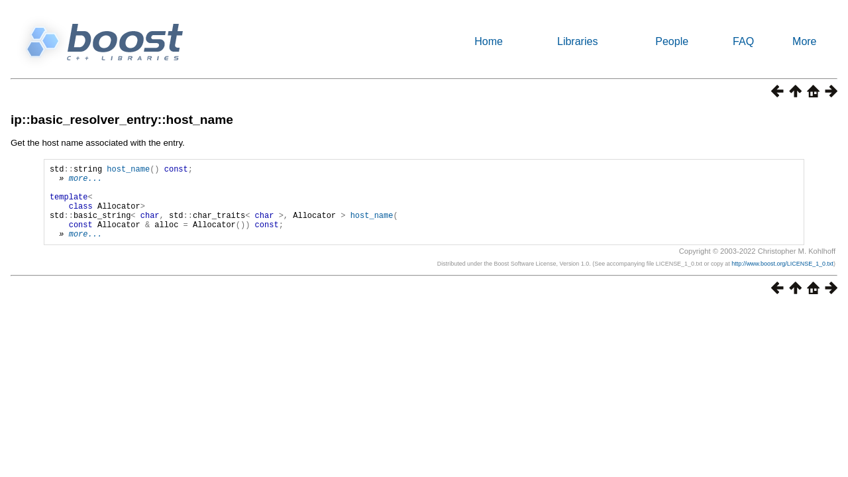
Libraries (577, 41)
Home (488, 41)
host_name (128, 170)
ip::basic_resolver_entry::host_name (122, 120)
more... (85, 181)
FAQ (743, 41)
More (804, 41)
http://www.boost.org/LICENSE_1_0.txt (782, 279)
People (671, 41)
